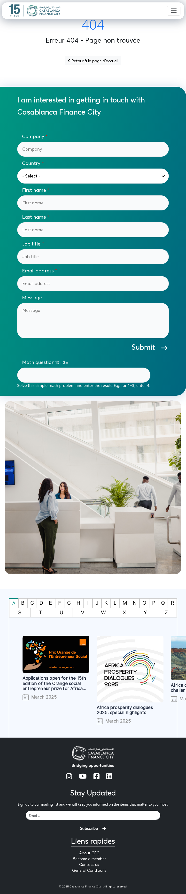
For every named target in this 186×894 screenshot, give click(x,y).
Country (32, 163)
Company (33, 136)
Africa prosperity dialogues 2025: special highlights (125, 710)
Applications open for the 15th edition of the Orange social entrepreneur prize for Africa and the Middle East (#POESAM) (54, 688)
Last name (34, 217)
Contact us (89, 864)
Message (32, 298)
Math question (38, 362)
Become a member (89, 858)
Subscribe (93, 828)
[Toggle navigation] (173, 10)
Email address (38, 271)
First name (34, 190)
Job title (31, 244)
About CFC (89, 852)
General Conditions (89, 870)
